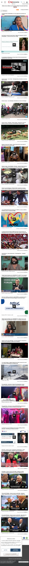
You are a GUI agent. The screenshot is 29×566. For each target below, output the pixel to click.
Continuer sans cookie (15, 550)
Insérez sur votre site (25, 539)
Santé (15, 7)
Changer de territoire (25, 3)
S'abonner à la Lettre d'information (15, 558)
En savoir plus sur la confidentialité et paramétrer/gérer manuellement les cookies (11, 554)
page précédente (24, 9)
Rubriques (5, 10)
